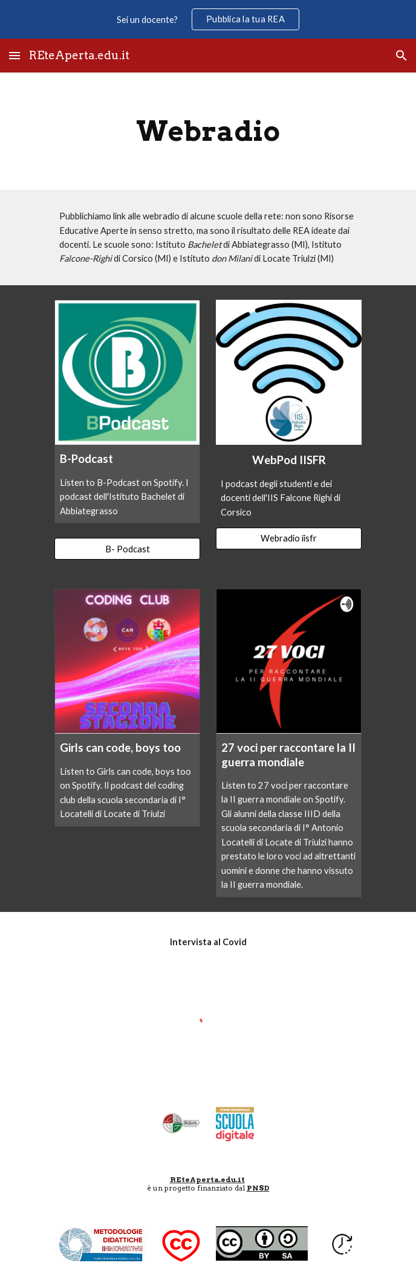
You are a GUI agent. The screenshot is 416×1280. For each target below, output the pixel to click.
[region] (208, 19)
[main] (207, 131)
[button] (14, 55)
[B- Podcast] (127, 549)
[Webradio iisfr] (288, 538)
